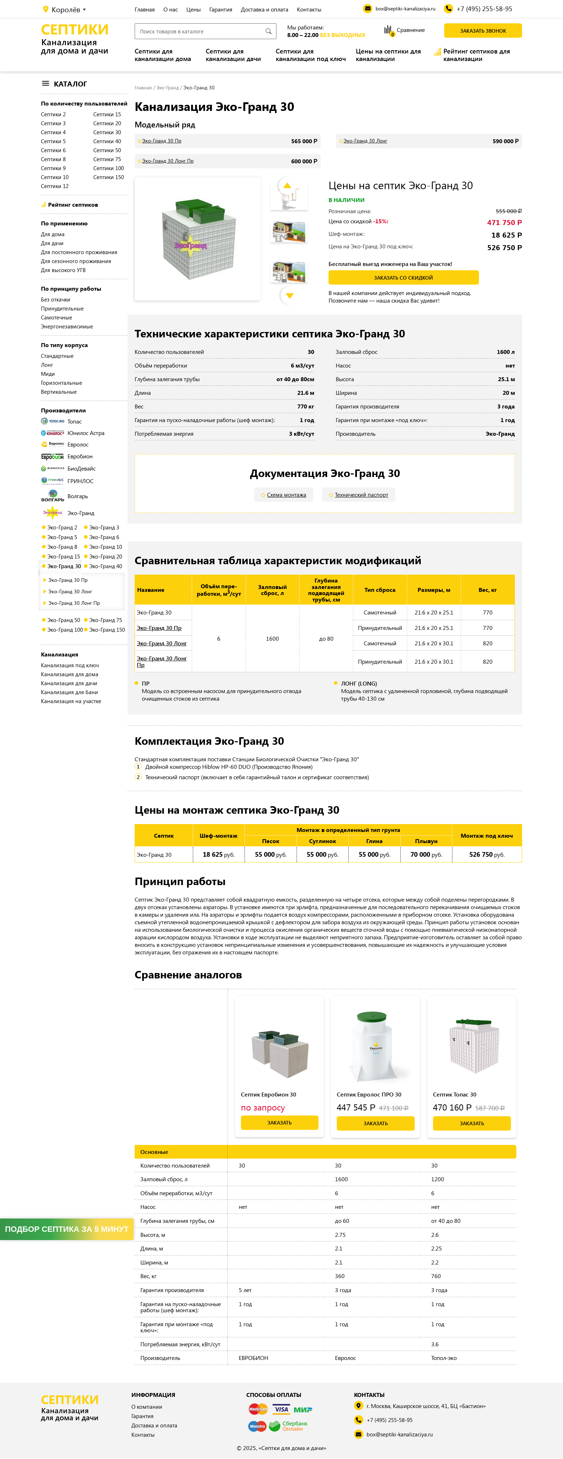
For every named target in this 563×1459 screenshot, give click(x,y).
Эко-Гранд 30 (64, 566)
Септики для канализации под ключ (311, 54)
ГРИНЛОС (67, 481)
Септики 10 (55, 177)
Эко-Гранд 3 (104, 527)
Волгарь (64, 496)
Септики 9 (53, 168)
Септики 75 (107, 159)
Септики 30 (107, 132)
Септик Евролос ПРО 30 (369, 1094)
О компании (147, 1407)
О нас (170, 9)
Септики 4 (53, 132)
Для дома (53, 234)
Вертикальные (59, 391)
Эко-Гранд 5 (62, 537)
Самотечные (56, 317)
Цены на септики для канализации (388, 54)
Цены (193, 9)
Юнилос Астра (72, 432)
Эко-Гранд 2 (62, 527)
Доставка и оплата (264, 9)
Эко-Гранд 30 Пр (68, 579)
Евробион (67, 456)
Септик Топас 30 (454, 1094)
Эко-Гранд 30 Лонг (70, 591)
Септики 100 (108, 168)
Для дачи (52, 243)
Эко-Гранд (68, 513)
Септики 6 (53, 150)
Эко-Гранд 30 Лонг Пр (74, 602)
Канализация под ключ (70, 665)
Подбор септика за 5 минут (67, 1229)
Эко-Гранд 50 (63, 619)
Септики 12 (55, 186)
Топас (61, 421)
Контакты (309, 9)
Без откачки (55, 299)
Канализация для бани (69, 692)
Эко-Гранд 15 (63, 556)
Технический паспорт (362, 495)
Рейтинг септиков (73, 204)
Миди (48, 373)
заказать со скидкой (403, 277)
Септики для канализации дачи (233, 54)
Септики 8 (53, 159)
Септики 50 (107, 150)
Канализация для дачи (69, 683)
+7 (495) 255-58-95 (392, 1420)
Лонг (47, 364)
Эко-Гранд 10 (105, 546)
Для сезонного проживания (76, 261)
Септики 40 (107, 141)
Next (295, 288)
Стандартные (57, 355)
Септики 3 (53, 123)
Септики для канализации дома (163, 54)
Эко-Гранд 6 (104, 537)
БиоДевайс (68, 468)
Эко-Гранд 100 (65, 629)
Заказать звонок (483, 30)
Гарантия (220, 9)
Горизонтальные (61, 382)
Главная (145, 9)
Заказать (279, 1122)
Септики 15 (107, 114)
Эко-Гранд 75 (105, 619)
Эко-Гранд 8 (62, 546)
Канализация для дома (69, 674)
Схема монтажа (286, 495)
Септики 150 (108, 177)
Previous (293, 179)
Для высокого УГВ (63, 269)
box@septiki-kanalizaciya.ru (401, 1435)
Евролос (64, 444)
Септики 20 (107, 123)
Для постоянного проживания (79, 252)
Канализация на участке (71, 701)
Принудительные (62, 308)
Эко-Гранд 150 (107, 629)
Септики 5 (53, 141)
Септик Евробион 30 (268, 1094)
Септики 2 (53, 114)
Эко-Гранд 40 (105, 566)
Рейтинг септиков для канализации (476, 54)
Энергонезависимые (67, 326)
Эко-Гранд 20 (105, 556)
